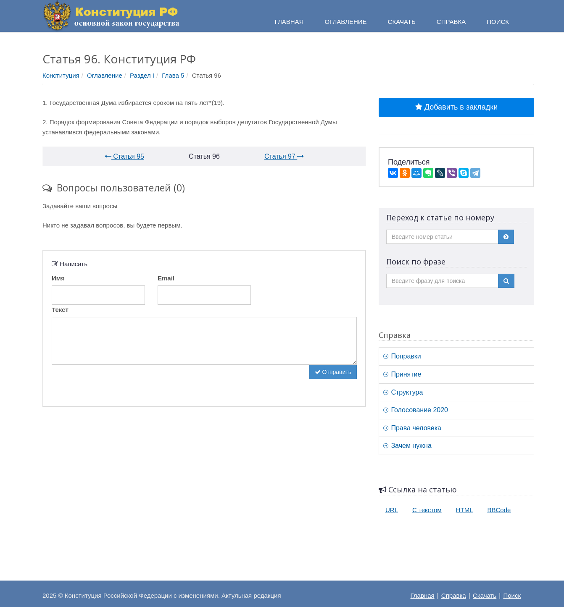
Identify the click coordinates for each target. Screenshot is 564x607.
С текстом (427, 509)
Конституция (60, 75)
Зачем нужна (407, 445)
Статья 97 (284, 156)
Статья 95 (124, 156)
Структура (403, 392)
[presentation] (115, 381)
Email (166, 278)
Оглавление (104, 75)
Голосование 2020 (415, 409)
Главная (423, 595)
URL (391, 509)
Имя (58, 278)
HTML (464, 509)
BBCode (499, 509)
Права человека (412, 428)
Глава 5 (173, 75)
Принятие (402, 374)
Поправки (402, 356)
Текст (60, 309)
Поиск (512, 595)
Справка (451, 21)
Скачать (484, 595)
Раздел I (142, 75)
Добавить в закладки (456, 107)
